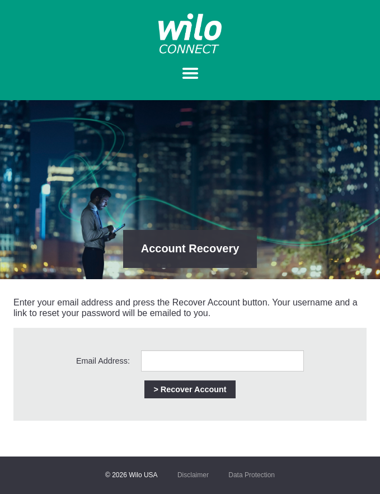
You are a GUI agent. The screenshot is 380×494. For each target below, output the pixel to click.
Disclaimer (193, 475)
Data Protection (251, 475)
